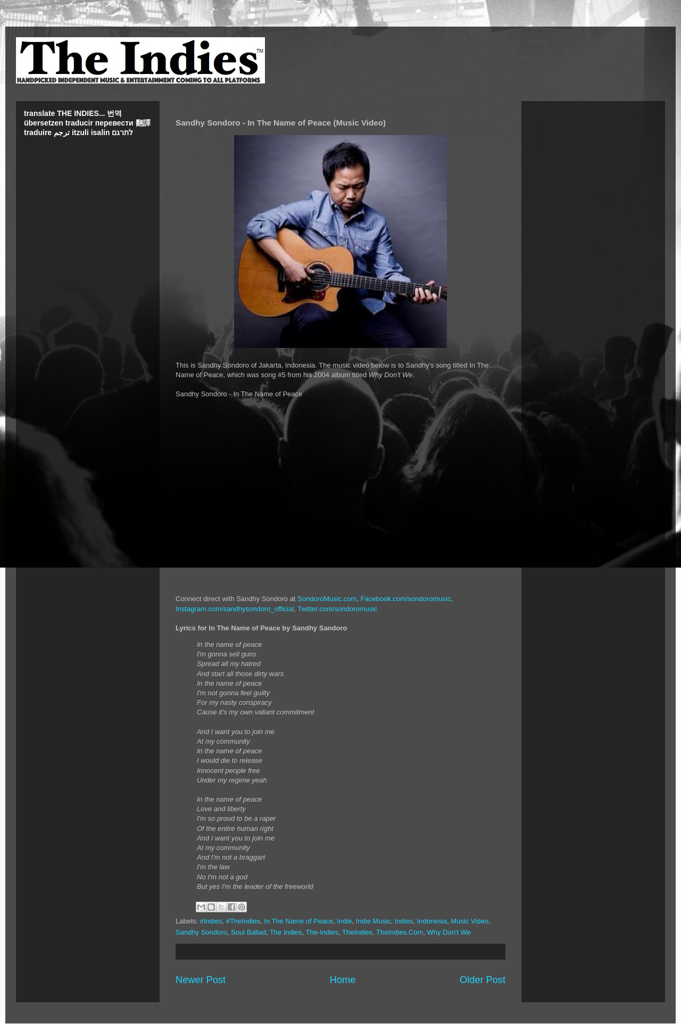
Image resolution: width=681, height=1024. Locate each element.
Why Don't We (448, 932)
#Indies (211, 921)
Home (343, 980)
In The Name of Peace (298, 921)
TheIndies (357, 932)
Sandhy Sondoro (201, 932)
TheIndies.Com (399, 932)
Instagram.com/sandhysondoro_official (235, 609)
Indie (344, 921)
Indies (404, 921)
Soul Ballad (248, 932)
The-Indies (322, 932)
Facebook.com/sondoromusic (406, 599)
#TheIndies (243, 921)
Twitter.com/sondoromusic (337, 609)
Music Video (469, 921)
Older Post (482, 980)
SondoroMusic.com (326, 599)
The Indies (286, 932)
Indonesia (432, 921)
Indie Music (373, 921)
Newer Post (201, 980)
